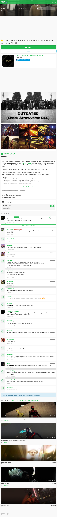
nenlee (8, 363)
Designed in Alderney (6, 513)
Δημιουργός (16, 217)
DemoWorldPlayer (11, 371)
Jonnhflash (9, 296)
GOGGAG (9, 260)
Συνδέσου (14, 395)
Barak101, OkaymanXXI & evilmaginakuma (29, 55)
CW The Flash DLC (27, 163)
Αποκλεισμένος (18, 229)
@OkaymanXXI (10, 305)
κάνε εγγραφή (22, 395)
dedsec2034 (10, 271)
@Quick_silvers (11, 290)
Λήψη (28, 47)
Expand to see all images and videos (28, 150)
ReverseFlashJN (11, 379)
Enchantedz (10, 281)
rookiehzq (9, 253)
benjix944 (9, 330)
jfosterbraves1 (10, 229)
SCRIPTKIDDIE (10, 289)
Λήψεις (5, 154)
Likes (14, 154)
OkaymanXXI (10, 217)
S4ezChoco (9, 387)
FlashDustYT (10, 347)
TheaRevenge (10, 238)
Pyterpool (9, 245)
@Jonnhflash (10, 313)
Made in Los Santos (5, 514)
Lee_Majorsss (10, 339)
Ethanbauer (10, 354)
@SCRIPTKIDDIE (11, 298)
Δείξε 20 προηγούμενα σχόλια (28, 225)
